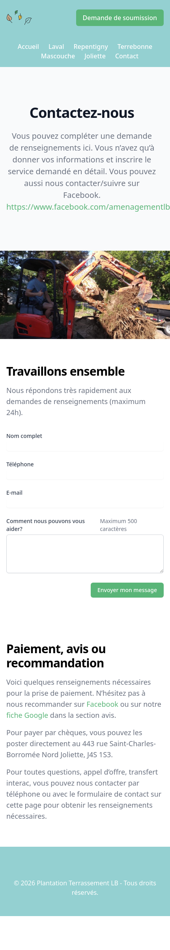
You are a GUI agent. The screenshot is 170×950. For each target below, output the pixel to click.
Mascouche (58, 56)
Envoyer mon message (127, 590)
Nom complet (24, 436)
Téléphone (20, 464)
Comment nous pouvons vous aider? (45, 525)
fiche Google (27, 715)
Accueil (28, 46)
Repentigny (90, 46)
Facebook (102, 704)
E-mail (14, 492)
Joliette (95, 56)
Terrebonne (135, 46)
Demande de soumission (120, 17)
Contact (126, 56)
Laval (56, 46)
